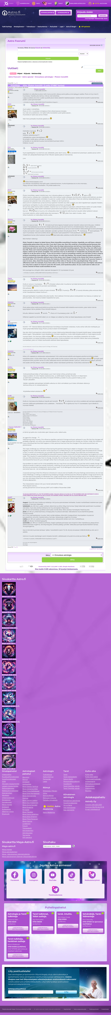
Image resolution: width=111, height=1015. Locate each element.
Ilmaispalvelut (19, 26)
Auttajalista (6, 809)
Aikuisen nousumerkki (10, 784)
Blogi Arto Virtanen (30, 817)
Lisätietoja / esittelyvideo (18, 928)
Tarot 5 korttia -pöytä (71, 786)
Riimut (60, 3)
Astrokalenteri (47, 12)
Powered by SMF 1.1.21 (46, 566)
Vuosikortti (67, 784)
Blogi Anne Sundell (30, 805)
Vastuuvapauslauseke (80, 1009)
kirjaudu (38, 47)
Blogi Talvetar (28, 812)
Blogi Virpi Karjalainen (31, 793)
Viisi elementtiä (69, 808)
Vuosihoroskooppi (70, 803)
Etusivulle (6, 814)
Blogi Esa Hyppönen (30, 803)
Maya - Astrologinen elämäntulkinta (16, 854)
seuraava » (99, 81)
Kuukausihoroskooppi (10, 777)
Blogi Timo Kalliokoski (31, 791)
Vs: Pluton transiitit (37, 125)
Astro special (27, 77)
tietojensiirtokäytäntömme (19, 984)
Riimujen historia (49, 798)
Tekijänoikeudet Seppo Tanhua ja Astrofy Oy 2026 (16, 1009)
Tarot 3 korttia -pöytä (71, 788)
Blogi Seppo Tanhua (30, 787)
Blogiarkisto (89, 786)
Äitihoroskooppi (8, 788)
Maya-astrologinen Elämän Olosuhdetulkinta (19, 857)
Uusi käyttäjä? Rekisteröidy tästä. (96, 18)
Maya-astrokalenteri (9, 852)
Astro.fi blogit (71, 26)
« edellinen (92, 81)
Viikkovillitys (6, 775)
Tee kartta (26, 835)
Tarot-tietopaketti (70, 777)
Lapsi (61, 26)
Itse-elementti (68, 810)
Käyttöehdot (67, 1009)
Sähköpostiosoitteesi (17, 989)
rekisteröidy (46, 47)
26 (17, 83)
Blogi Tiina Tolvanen (30, 819)
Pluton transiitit (61, 77)
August (10, 89)
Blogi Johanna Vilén (30, 789)
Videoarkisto (90, 788)
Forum (25, 826)
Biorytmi (26, 777)
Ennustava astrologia (44, 77)
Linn (9, 147)
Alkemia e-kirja (8, 812)
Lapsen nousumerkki (10, 786)
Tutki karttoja (7, 26)
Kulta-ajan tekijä (91, 777)
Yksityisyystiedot (94, 1009)
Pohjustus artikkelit (92, 784)
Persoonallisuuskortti (71, 781)
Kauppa (88, 791)
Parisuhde (53, 26)
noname (10, 302)
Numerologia (24, 3)
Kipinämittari (7, 793)
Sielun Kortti (68, 779)
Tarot (50, 3)
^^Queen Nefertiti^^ (15, 427)
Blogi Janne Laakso (30, 800)
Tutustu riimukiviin (50, 800)
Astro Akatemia (49, 812)
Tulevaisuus (31, 26)
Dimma (10, 219)
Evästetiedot (105, 1009)
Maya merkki (7, 805)
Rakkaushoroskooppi (10, 791)
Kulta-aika (99, 3)
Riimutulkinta (48, 796)
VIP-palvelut (84, 26)
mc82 (10, 395)
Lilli (9, 321)
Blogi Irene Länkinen (31, 814)
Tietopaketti (27, 828)
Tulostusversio (97, 83)
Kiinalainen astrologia (77, 3)
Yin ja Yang (67, 805)
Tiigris (10, 278)
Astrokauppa (63, 12)
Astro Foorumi (16, 40)
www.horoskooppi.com (28, 349)
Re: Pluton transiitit (37, 104)
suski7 (10, 497)
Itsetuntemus (42, 26)
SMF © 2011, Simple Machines (64, 566)
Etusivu (10, 3)
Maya (38, 3)
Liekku (10, 367)
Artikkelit (5, 807)
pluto (9, 104)
